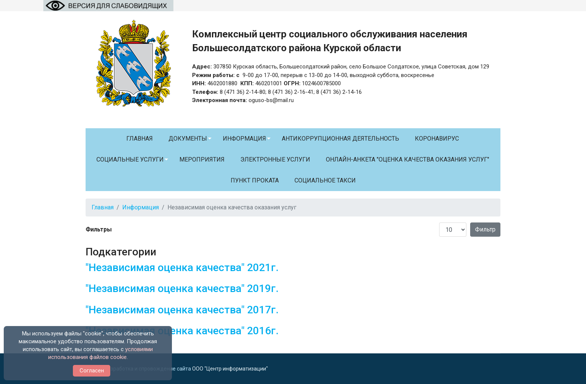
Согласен (92, 370)
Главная (139, 138)
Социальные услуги (130, 159)
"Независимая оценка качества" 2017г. (182, 310)
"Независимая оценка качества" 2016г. (182, 331)
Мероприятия (202, 159)
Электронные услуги (275, 159)
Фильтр (485, 229)
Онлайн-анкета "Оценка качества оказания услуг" (407, 159)
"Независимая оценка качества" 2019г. (182, 288)
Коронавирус (437, 138)
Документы (188, 138)
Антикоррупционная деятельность (340, 138)
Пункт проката (255, 180)
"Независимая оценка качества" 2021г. (182, 267)
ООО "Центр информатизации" (230, 369)
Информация (244, 138)
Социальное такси (325, 180)
